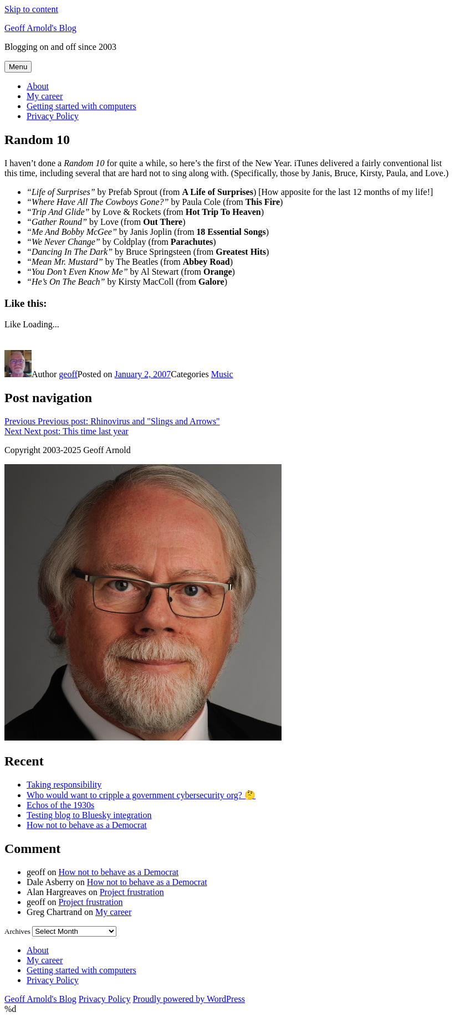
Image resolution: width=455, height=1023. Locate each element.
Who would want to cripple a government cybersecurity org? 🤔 (141, 795)
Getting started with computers (81, 106)
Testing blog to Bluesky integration (89, 815)
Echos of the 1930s (60, 805)
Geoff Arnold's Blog (40, 28)
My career (45, 96)
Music (222, 374)
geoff (68, 374)
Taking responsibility (64, 784)
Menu (18, 67)
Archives (17, 931)
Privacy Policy (53, 116)
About (38, 86)
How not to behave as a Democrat (87, 825)
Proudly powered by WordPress (188, 999)
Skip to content (31, 9)
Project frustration (132, 892)
